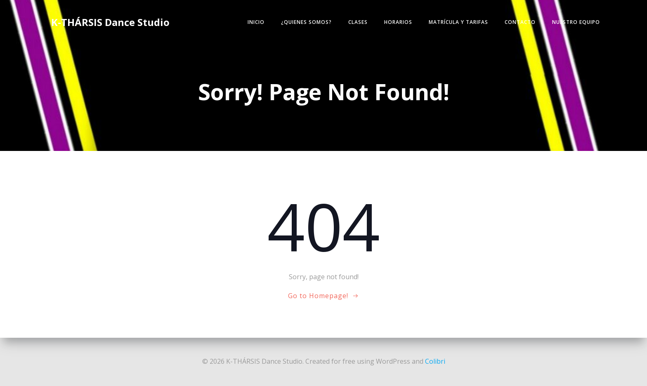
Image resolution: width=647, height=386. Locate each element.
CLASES (358, 22)
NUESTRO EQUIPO (576, 22)
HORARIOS (398, 22)
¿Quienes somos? (306, 22)
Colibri (435, 361)
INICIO (256, 22)
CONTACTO (520, 22)
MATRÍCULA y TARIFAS (458, 22)
